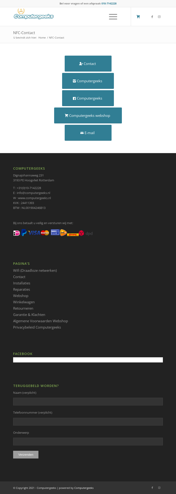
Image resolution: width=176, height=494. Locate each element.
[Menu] (110, 16)
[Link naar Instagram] (159, 16)
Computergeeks (84, 488)
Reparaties (21, 289)
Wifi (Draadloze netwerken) (35, 270)
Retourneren (23, 308)
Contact (19, 276)
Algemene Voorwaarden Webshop (40, 321)
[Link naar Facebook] (152, 16)
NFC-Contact (24, 32)
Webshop (20, 295)
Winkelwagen (24, 302)
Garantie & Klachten (29, 314)
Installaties (21, 283)
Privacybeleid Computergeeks (37, 327)
